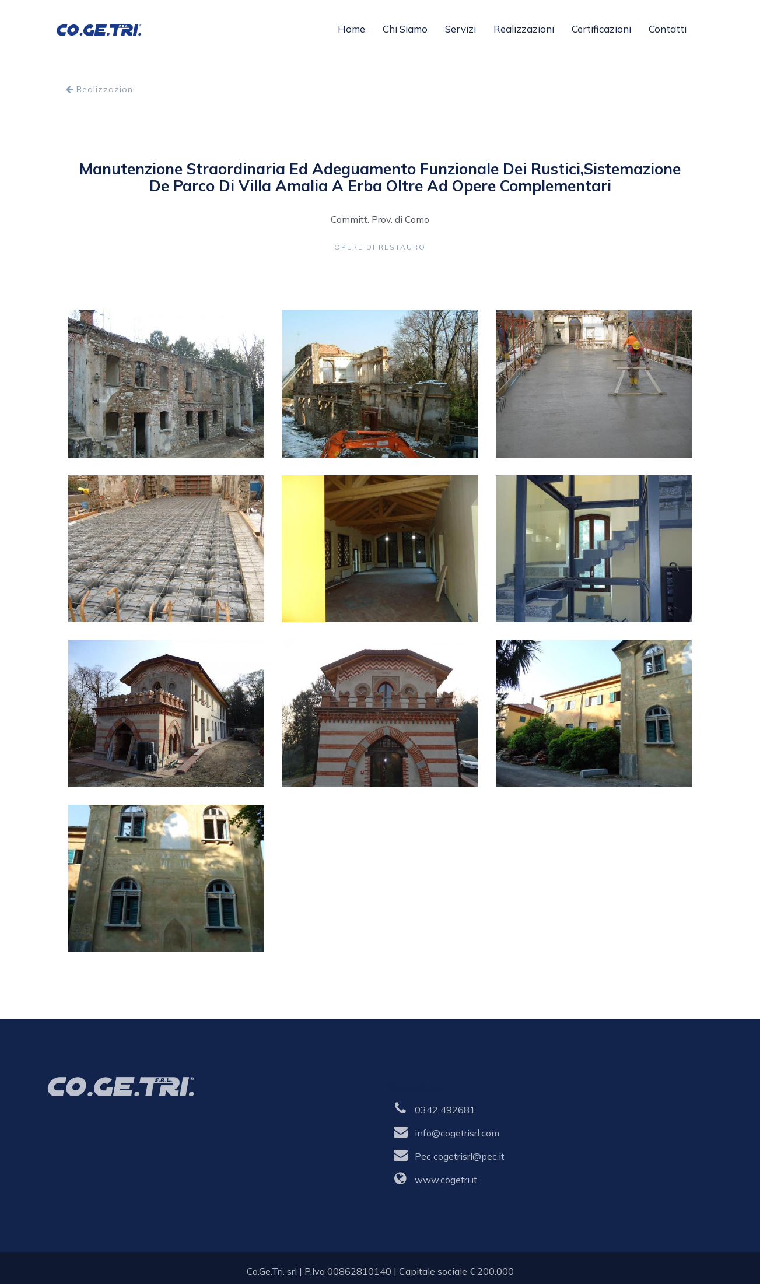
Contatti (668, 29)
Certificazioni (601, 29)
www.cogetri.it (446, 1179)
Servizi (460, 29)
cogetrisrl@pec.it (469, 1156)
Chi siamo (405, 29)
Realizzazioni (523, 29)
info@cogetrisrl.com (457, 1133)
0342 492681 (445, 1109)
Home (351, 29)
